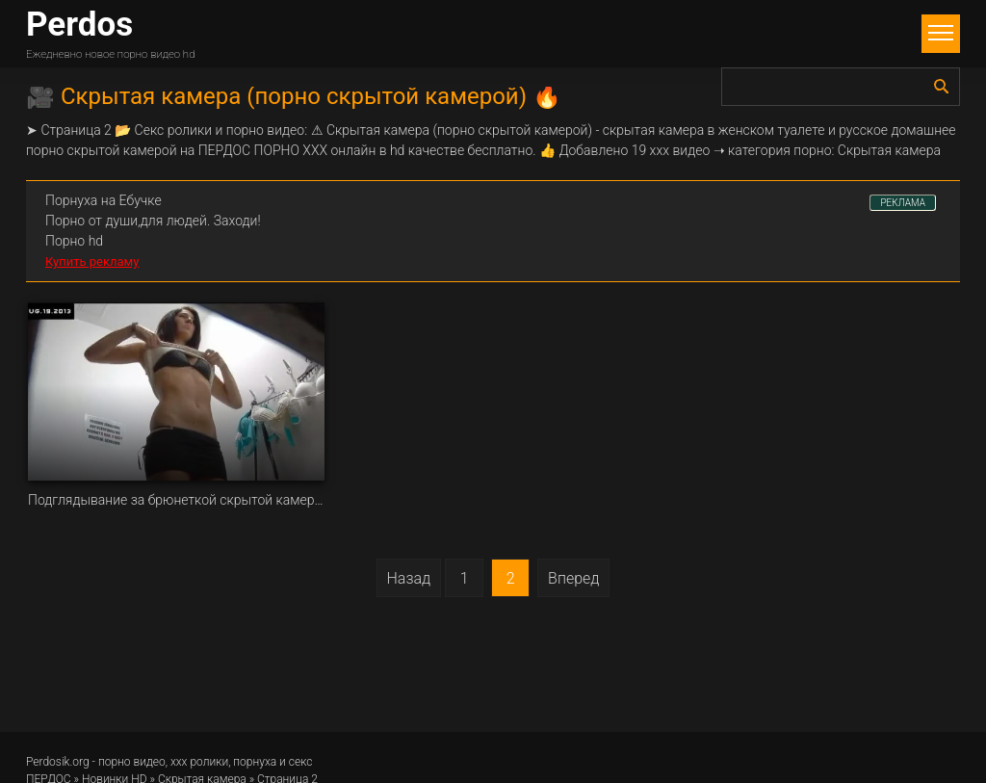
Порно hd (74, 240)
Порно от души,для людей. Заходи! (153, 220)
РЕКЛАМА (902, 202)
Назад (409, 578)
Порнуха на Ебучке (103, 200)
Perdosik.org (58, 762)
